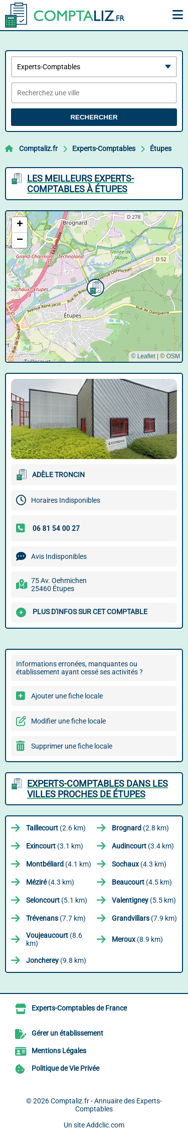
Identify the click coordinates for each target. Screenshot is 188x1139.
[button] (94, 286)
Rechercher (93, 117)
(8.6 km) (54, 939)
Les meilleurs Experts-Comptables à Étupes (80, 183)
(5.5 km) (144, 900)
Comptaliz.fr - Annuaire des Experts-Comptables (106, 1105)
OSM (173, 356)
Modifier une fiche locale (68, 721)
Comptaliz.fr (38, 149)
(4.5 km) (142, 882)
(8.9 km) (137, 939)
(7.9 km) (144, 918)
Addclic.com (105, 1125)
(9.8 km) (56, 960)
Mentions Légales (59, 1051)
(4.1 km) (58, 864)
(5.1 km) (56, 900)
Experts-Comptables (103, 149)
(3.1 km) (54, 846)
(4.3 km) (139, 864)
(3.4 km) (143, 846)
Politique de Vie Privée (65, 1068)
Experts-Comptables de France (79, 1008)
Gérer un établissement (67, 1033)
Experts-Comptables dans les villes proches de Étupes (97, 788)
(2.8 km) (140, 828)
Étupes (160, 149)
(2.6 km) (56, 828)
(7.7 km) (56, 918)
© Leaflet (143, 356)
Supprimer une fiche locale (71, 746)
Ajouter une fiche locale (67, 696)
